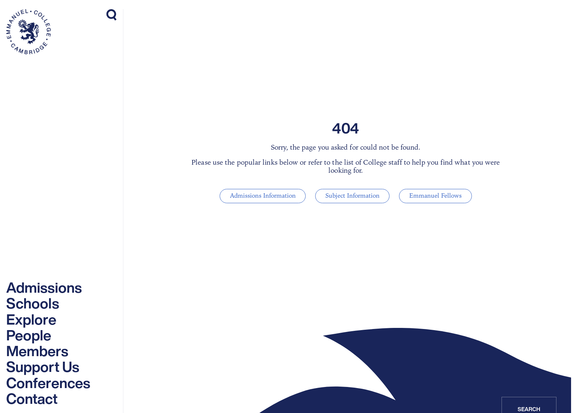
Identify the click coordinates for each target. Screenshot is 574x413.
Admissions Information (267, 196)
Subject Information (352, 196)
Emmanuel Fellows (430, 196)
